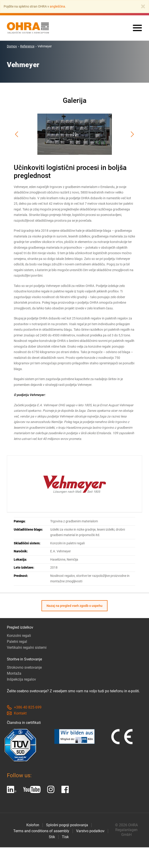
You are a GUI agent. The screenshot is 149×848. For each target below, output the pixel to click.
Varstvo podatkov (90, 831)
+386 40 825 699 (24, 708)
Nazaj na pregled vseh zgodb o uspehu (74, 606)
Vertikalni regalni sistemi (27, 648)
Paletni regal (17, 642)
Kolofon (32, 825)
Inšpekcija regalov (21, 680)
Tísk (65, 837)
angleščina (57, 6)
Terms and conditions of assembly (41, 831)
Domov (12, 47)
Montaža (14, 674)
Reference (27, 47)
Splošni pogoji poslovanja (67, 825)
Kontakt (17, 714)
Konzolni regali (19, 636)
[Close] (143, 6)
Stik (52, 837)
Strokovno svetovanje (24, 668)
